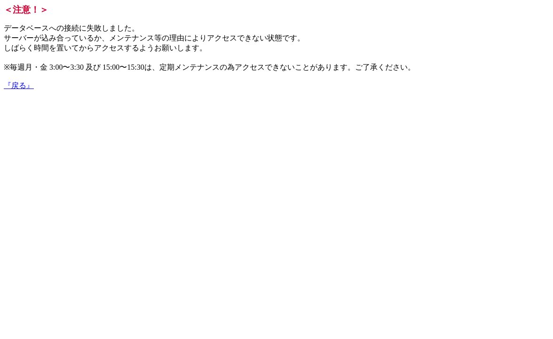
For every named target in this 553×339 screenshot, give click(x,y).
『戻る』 (19, 85)
